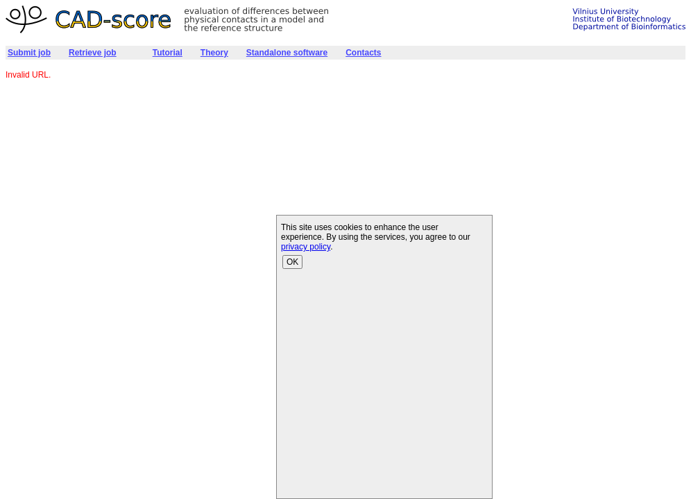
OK (292, 262)
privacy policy (305, 247)
